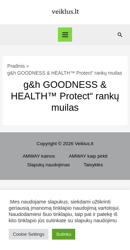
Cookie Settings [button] (28, 234)
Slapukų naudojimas (48, 164)
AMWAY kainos (39, 156)
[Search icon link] (120, 35)
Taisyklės (93, 164)
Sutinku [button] (63, 234)
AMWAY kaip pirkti (88, 156)
